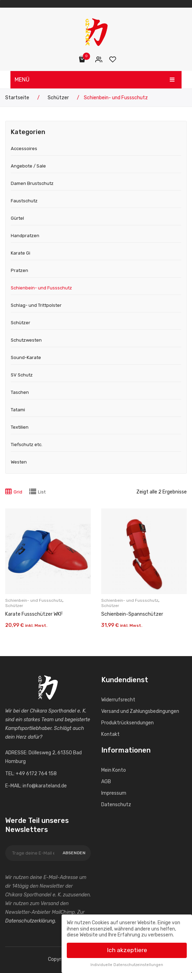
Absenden (74, 852)
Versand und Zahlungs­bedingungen (140, 711)
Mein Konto (99, 59)
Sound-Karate (26, 357)
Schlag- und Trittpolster (36, 305)
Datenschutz (116, 805)
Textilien (20, 427)
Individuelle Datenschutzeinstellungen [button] (126, 963)
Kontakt (110, 734)
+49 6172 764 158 (36, 774)
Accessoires (24, 148)
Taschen (20, 392)
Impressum (113, 793)
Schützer (58, 98)
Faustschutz (24, 200)
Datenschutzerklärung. (30, 921)
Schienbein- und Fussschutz (41, 287)
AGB (106, 782)
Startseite (17, 98)
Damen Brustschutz (32, 183)
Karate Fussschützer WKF (34, 614)
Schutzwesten (26, 340)
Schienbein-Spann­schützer (132, 614)
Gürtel (17, 218)
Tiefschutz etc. (26, 444)
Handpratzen (25, 235)
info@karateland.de (45, 786)
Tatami (18, 409)
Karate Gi (20, 253)
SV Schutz (22, 374)
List (42, 492)
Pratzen (19, 270)
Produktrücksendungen (127, 723)
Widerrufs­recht (118, 700)
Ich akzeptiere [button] (127, 948)
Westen (19, 462)
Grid (18, 492)
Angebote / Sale (28, 166)
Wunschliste (113, 59)
